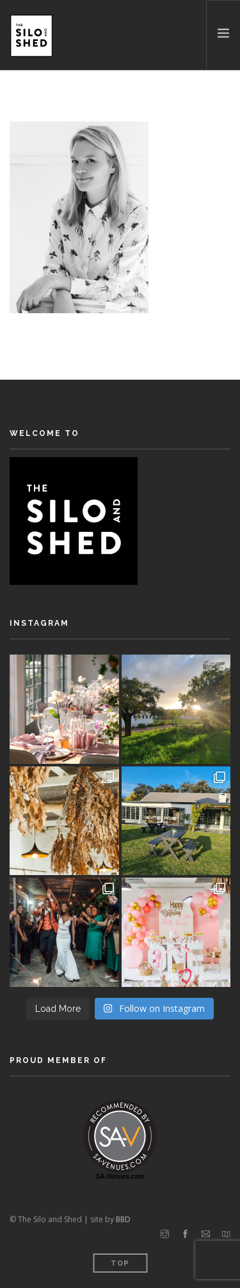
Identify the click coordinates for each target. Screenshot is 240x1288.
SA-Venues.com (120, 1176)
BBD (123, 1219)
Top (120, 1263)
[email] (206, 1234)
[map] (226, 1234)
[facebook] (185, 1234)
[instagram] (165, 1234)
